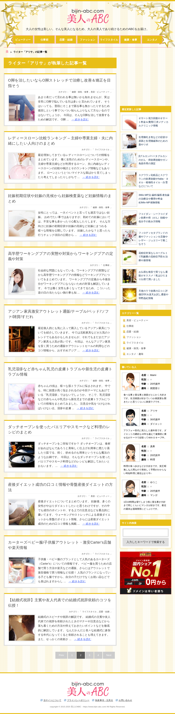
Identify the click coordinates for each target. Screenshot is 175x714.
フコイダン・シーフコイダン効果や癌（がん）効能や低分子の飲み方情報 (153, 218)
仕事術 (44, 39)
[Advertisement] (145, 79)
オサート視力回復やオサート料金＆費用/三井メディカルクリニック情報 (153, 122)
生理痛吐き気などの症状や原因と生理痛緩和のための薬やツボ (153, 141)
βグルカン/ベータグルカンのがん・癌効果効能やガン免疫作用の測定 (153, 160)
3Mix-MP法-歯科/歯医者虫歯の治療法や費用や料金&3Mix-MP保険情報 (154, 199)
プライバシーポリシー (78, 700)
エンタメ (152, 39)
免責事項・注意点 (104, 700)
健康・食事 (130, 39)
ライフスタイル (109, 39)
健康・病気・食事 (80, 92)
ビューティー (23, 39)
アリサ (153, 410)
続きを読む (82, 119)
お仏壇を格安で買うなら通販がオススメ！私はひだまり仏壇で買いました (153, 276)
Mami (153, 375)
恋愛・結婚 (65, 39)
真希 (152, 446)
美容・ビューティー (100, 92)
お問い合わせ (125, 700)
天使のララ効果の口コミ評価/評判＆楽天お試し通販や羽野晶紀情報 (153, 294)
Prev (61, 655)
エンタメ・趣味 (134, 354)
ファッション (87, 39)
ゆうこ (153, 482)
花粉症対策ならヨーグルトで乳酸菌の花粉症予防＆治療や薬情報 (153, 257)
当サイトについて (52, 700)
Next (108, 655)
